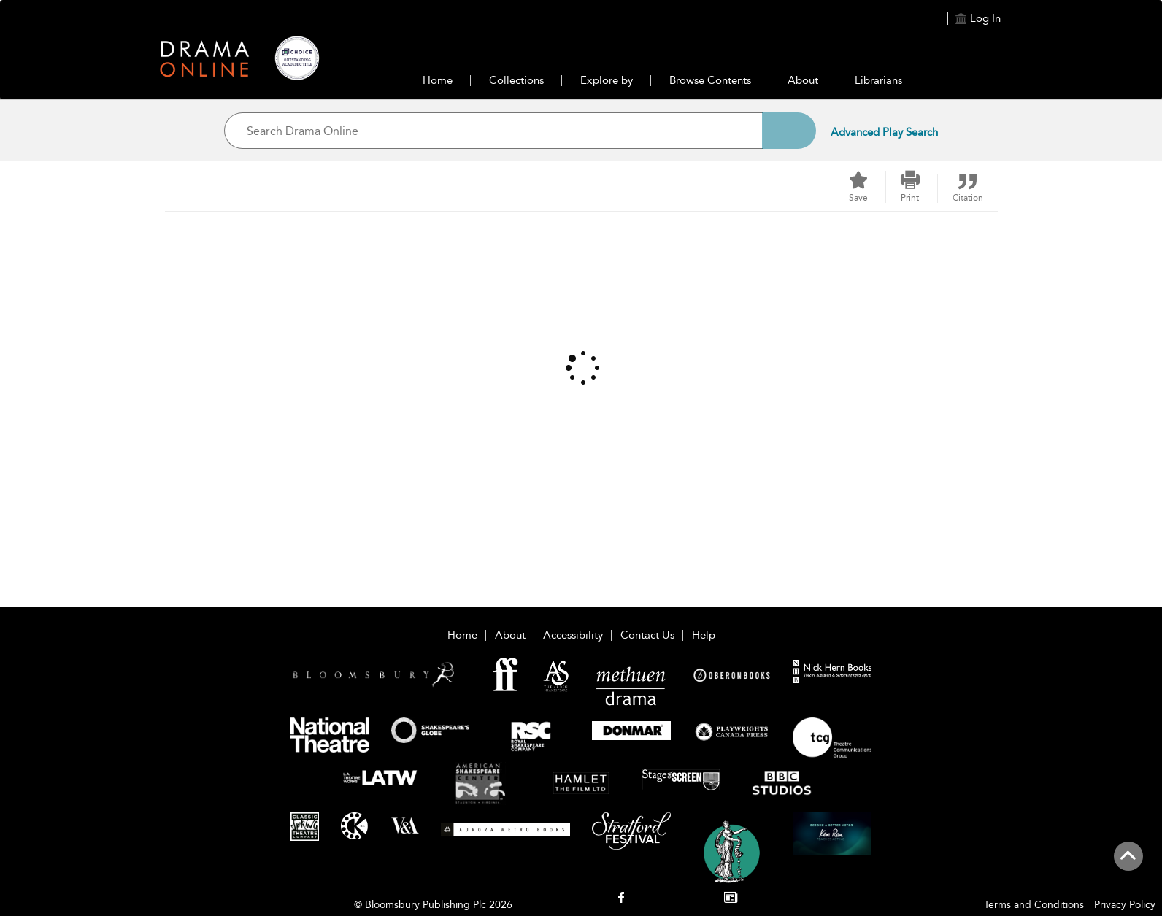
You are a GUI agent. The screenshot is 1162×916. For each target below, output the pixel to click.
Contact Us (647, 635)
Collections (516, 80)
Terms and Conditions (1034, 904)
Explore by (606, 80)
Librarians (878, 80)
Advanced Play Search (884, 132)
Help (703, 635)
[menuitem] (620, 899)
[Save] (858, 187)
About (803, 80)
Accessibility (573, 635)
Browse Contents (710, 80)
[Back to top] (1128, 864)
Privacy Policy (1124, 904)
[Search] (789, 130)
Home (438, 80)
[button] (910, 187)
